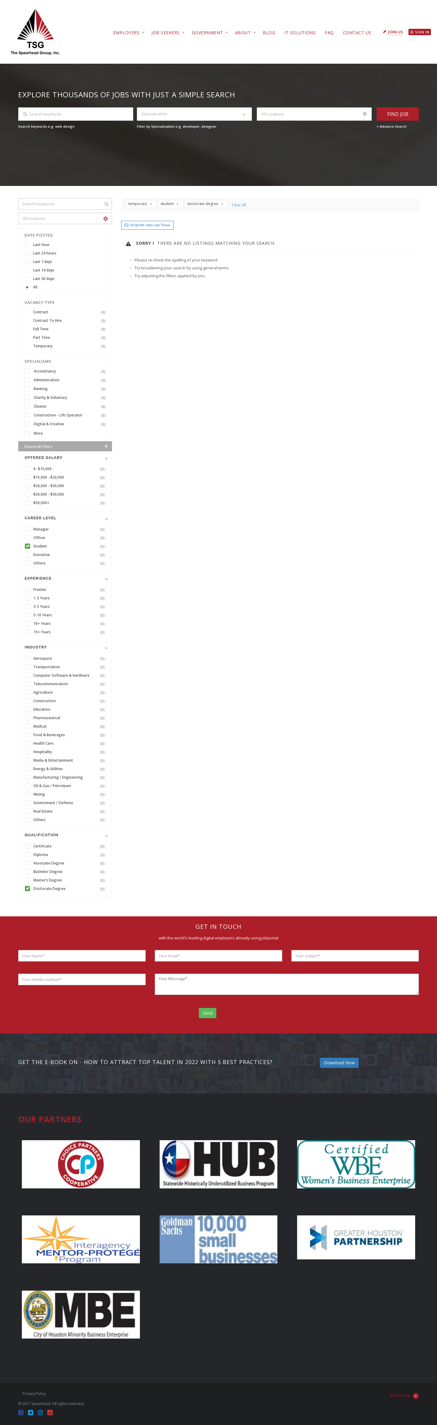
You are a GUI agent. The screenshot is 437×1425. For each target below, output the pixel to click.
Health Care (70, 743)
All (35, 287)
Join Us (395, 32)
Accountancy (71, 371)
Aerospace (70, 658)
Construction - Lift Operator (71, 415)
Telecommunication (70, 684)
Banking (71, 389)
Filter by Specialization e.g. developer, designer (177, 126)
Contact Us (357, 32)
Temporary (70, 346)
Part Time (70, 337)
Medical (70, 726)
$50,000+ (70, 503)
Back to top (405, 1396)
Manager (70, 529)
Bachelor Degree (70, 871)
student (170, 203)
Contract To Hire (70, 320)
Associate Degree (70, 863)
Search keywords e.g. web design (46, 126)
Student (70, 546)
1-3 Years (70, 598)
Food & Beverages (70, 735)
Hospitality (70, 752)
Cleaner (71, 406)
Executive (70, 555)
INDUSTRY (36, 647)
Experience (38, 578)
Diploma (70, 854)
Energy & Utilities (70, 769)
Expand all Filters (66, 446)
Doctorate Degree (70, 888)
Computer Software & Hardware (70, 675)
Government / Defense (70, 803)
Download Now (339, 1063)
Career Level (40, 518)
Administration (71, 380)
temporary (140, 203)
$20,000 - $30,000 (70, 486)
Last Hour (41, 244)
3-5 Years (70, 606)
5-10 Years (70, 615)
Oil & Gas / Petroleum (70, 786)
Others (70, 563)
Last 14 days (43, 270)
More (38, 433)
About (243, 32)
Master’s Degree (70, 880)
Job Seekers (165, 32)
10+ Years (70, 623)
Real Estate (70, 811)
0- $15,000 (70, 469)
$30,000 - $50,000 (70, 494)
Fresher (70, 589)
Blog (269, 32)
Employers (126, 32)
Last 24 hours (44, 253)
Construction (70, 701)
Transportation (70, 667)
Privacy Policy (34, 1393)
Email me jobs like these (150, 225)
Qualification (42, 835)
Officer (70, 538)
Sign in (419, 32)
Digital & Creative (71, 424)
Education (70, 709)
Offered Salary (44, 457)
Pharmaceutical (70, 718)
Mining (70, 794)
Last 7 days (42, 261)
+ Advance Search (392, 126)
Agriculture (70, 692)
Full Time (70, 329)
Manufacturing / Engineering (70, 777)
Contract (70, 312)
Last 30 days (43, 278)
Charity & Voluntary (71, 397)
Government (207, 32)
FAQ (329, 32)
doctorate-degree (205, 203)
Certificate (70, 846)
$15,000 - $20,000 (70, 477)
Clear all (239, 204)
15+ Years (70, 632)
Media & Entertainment (70, 760)
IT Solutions (300, 32)
